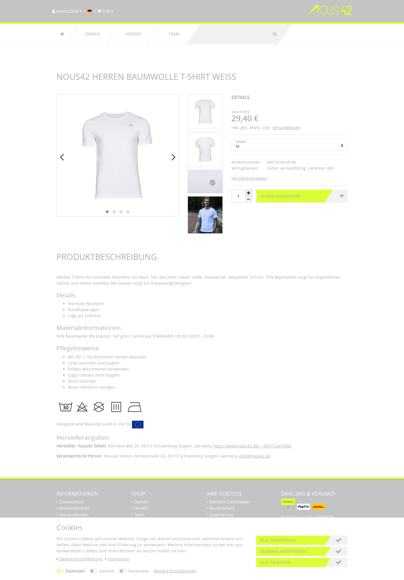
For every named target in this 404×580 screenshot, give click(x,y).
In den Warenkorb (301, 196)
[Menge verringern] (248, 199)
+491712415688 (275, 446)
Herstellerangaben (249, 178)
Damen (92, 34)
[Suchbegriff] (233, 34)
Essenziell (75, 571)
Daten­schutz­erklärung (79, 559)
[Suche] (275, 34)
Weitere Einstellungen (175, 571)
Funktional (139, 571)
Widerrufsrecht (74, 508)
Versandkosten (286, 127)
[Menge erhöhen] (248, 193)
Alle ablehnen (275, 562)
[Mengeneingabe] (238, 196)
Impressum (117, 559)
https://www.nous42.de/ (236, 446)
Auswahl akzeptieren (283, 551)
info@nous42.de (255, 456)
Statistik (106, 571)
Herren (133, 34)
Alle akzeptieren (278, 540)
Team (174, 34)
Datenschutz (71, 502)
